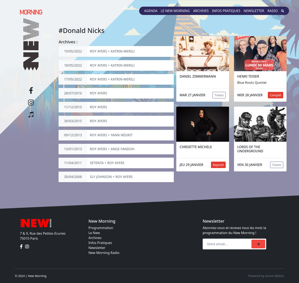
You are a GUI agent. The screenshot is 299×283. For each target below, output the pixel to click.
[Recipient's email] (228, 244)
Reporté (218, 165)
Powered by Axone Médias (266, 276)
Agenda (150, 11)
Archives (201, 11)
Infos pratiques (226, 11)
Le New (94, 233)
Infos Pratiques (100, 242)
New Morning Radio (103, 252)
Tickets (219, 95)
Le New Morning (175, 11)
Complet (275, 95)
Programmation (100, 228)
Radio (272, 11)
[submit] (258, 244)
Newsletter (254, 11)
